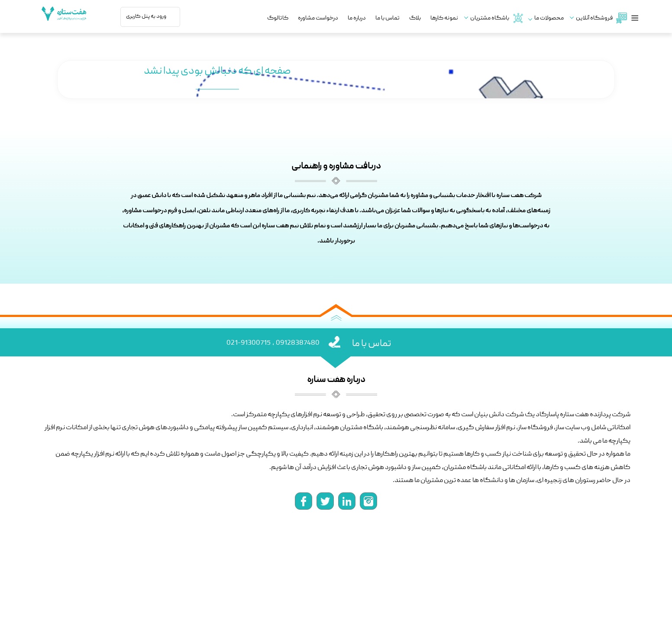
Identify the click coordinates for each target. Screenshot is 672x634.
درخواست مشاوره (318, 18)
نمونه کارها (444, 18)
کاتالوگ (277, 18)
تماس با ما (387, 18)
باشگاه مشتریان (496, 18)
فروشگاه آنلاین (601, 18)
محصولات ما (549, 18)
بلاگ (415, 18)
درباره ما (357, 18)
